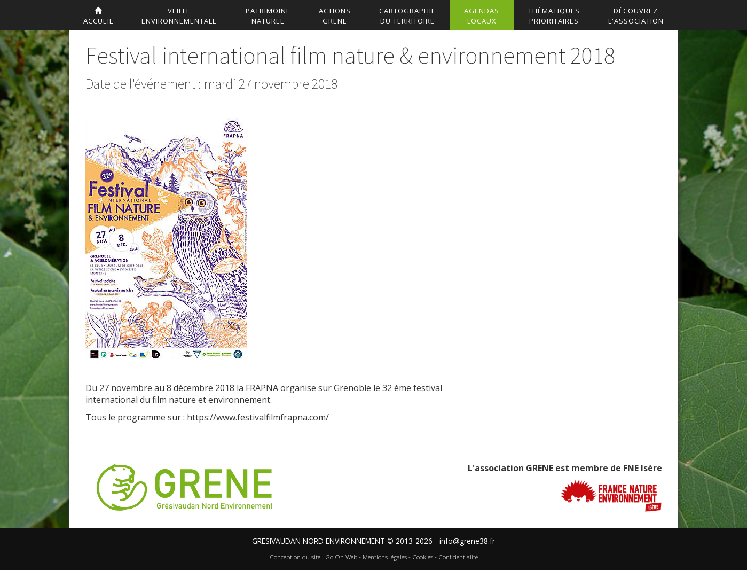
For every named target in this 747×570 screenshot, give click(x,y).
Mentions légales (385, 557)
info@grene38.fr (467, 541)
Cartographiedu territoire (407, 16)
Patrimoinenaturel (268, 16)
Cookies (422, 557)
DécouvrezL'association (636, 16)
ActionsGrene (335, 16)
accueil (98, 16)
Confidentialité (458, 557)
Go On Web (341, 557)
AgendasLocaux (481, 16)
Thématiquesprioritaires (554, 16)
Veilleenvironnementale (179, 16)
